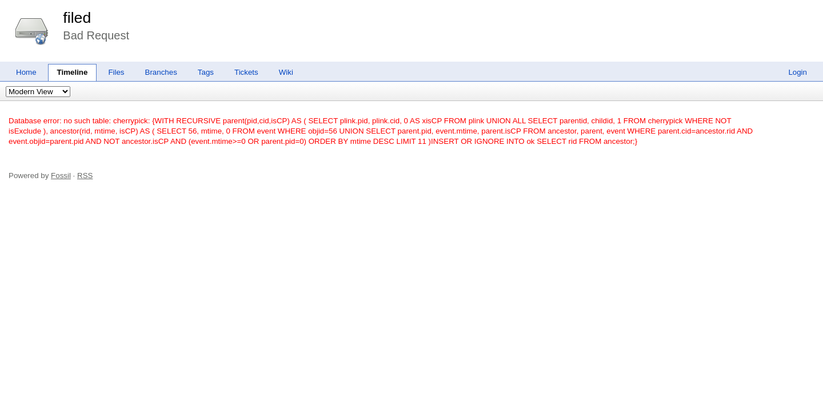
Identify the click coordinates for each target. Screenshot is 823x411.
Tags (206, 72)
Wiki (286, 72)
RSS (85, 175)
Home (26, 72)
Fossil (61, 175)
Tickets (246, 72)
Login (797, 72)
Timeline (72, 72)
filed (77, 17)
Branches (161, 72)
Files (116, 72)
